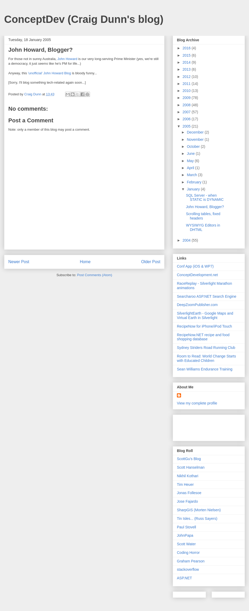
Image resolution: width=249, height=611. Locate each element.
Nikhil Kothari (187, 476)
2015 (187, 55)
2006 (187, 119)
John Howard (67, 59)
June (191, 153)
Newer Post (18, 262)
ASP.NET (184, 578)
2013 (187, 69)
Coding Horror (188, 552)
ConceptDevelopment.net (197, 275)
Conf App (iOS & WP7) (195, 266)
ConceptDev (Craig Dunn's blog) (83, 19)
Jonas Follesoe (189, 493)
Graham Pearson (191, 561)
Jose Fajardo (187, 501)
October (194, 146)
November (195, 139)
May (191, 161)
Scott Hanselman (191, 467)
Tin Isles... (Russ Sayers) (197, 518)
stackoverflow (188, 569)
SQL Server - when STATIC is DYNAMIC (205, 197)
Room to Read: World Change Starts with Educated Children (206, 358)
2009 (187, 98)
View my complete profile (197, 403)
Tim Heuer (185, 484)
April (191, 168)
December (195, 132)
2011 (187, 84)
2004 (187, 240)
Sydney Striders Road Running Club (206, 348)
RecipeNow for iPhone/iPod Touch (204, 326)
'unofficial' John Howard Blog (49, 73)
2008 (187, 105)
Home (85, 262)
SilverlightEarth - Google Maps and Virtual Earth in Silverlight (205, 315)
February (194, 182)
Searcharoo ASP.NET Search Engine (206, 296)
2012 (187, 77)
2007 (187, 112)
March (192, 175)
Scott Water (186, 544)
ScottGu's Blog (189, 459)
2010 (187, 91)
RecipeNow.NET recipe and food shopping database (203, 337)
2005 (187, 126)
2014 (187, 62)
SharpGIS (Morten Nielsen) (199, 510)
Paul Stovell (186, 527)
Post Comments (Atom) (94, 275)
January (194, 189)
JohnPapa (185, 535)
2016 (187, 48)
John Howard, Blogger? (205, 207)
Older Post (150, 262)
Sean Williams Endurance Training (204, 369)
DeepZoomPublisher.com (197, 305)
